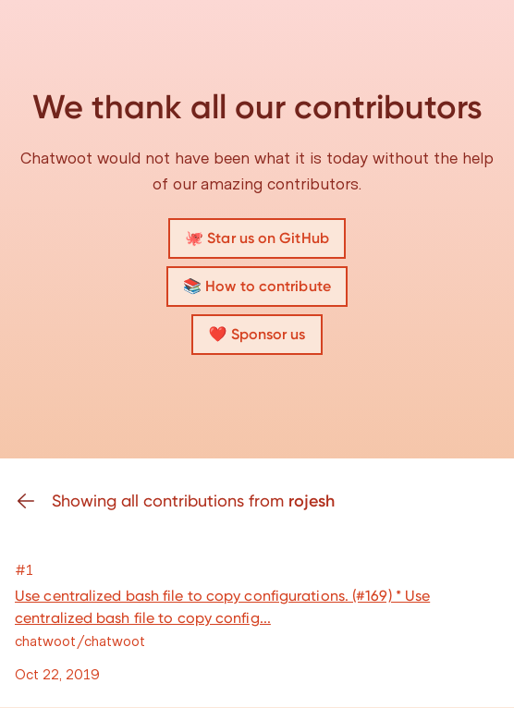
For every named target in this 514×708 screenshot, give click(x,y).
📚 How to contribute (257, 286)
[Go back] (33, 501)
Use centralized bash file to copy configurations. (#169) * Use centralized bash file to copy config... (222, 607)
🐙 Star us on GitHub (257, 238)
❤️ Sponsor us (256, 334)
